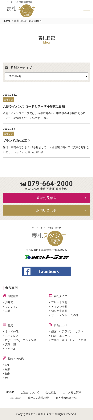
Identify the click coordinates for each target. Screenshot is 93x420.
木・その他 (10, 331)
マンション (10, 306)
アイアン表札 (58, 306)
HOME (7, 20)
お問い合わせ (46, 210)
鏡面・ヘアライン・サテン (66, 331)
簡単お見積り (46, 198)
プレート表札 (58, 302)
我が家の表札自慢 (38, 397)
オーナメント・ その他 (64, 315)
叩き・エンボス (59, 335)
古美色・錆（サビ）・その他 (67, 340)
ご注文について (29, 392)
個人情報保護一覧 (66, 397)
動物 (6, 373)
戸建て (8, 302)
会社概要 (51, 392)
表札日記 (19, 20)
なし (6, 364)
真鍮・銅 (9, 344)
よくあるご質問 (72, 392)
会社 (6, 310)
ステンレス (10, 335)
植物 (6, 369)
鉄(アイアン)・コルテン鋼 (19, 340)
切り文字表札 (58, 310)
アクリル (9, 348)
